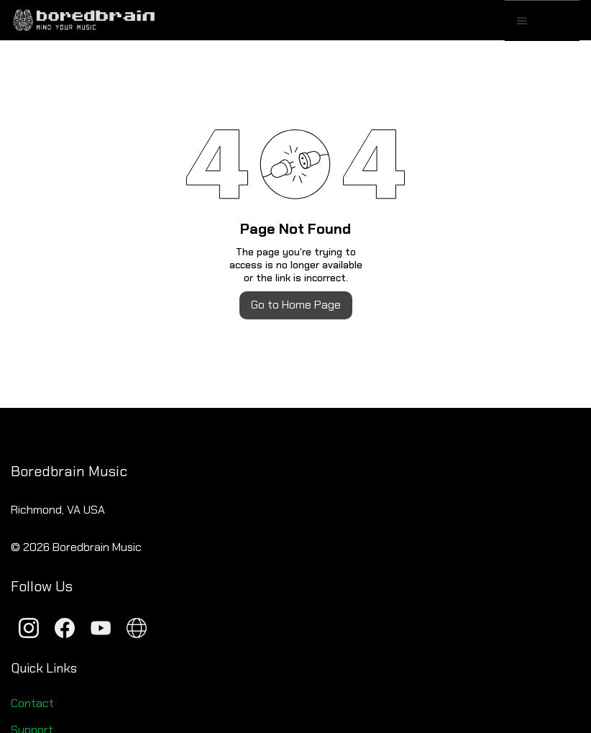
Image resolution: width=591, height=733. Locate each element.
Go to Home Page (296, 304)
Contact (32, 703)
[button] (559, 20)
